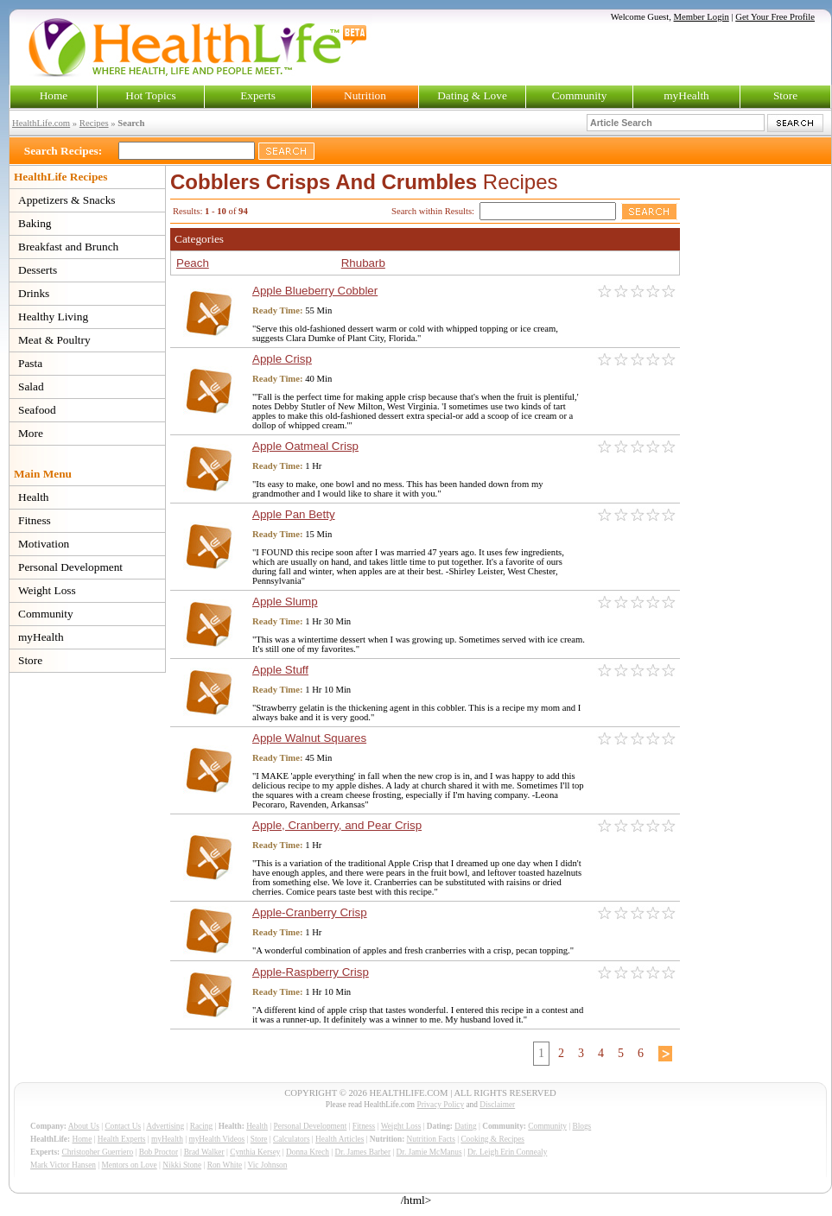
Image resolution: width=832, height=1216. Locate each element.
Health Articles (339, 1139)
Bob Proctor (158, 1152)
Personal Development (70, 566)
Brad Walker (204, 1152)
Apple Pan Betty (293, 514)
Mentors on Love (129, 1165)
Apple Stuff (280, 669)
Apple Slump (285, 601)
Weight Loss (47, 590)
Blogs (581, 1126)
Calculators (291, 1139)
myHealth (686, 95)
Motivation (43, 543)
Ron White (225, 1165)
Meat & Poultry (54, 339)
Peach (192, 262)
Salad (31, 386)
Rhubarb (363, 262)
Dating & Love (472, 95)
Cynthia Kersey (255, 1152)
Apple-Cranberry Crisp (309, 912)
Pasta (30, 363)
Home (54, 95)
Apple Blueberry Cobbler (315, 290)
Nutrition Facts (431, 1139)
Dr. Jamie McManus (429, 1152)
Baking (35, 223)
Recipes (94, 123)
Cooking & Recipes (492, 1139)
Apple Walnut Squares (309, 738)
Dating (465, 1126)
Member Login (701, 17)
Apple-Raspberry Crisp (310, 972)
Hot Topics (150, 95)
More (30, 433)
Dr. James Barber (363, 1152)
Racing (201, 1126)
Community (579, 95)
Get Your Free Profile (775, 17)
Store (785, 95)
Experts (258, 95)
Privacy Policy (440, 1104)
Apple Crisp (282, 358)
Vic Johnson (268, 1165)
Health (33, 497)
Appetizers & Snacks (67, 199)
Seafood (37, 409)
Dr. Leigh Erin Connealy (507, 1152)
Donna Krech (307, 1152)
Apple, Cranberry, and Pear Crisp (337, 825)
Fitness (34, 520)
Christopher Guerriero (98, 1152)
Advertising (165, 1126)
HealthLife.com (41, 123)
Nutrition (365, 95)
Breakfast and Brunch (68, 246)
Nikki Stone (181, 1165)
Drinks (33, 293)
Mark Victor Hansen (63, 1165)
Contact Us (123, 1126)
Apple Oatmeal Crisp (305, 446)
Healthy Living (53, 316)
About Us (83, 1126)
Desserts (37, 269)
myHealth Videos (216, 1139)
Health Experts (122, 1139)
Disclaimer (497, 1104)
